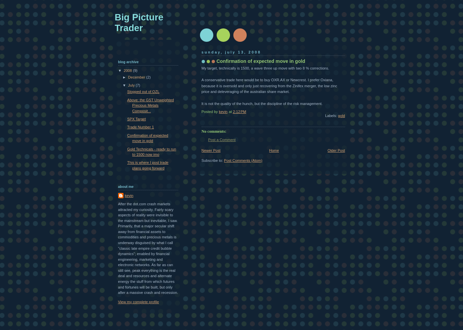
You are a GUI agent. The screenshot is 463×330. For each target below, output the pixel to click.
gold (341, 116)
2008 (128, 71)
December (137, 77)
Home (274, 150)
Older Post (336, 150)
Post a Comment (222, 140)
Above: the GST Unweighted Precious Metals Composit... (150, 105)
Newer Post (211, 150)
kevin (129, 196)
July (132, 85)
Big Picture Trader (139, 22)
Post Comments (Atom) (243, 160)
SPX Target (136, 119)
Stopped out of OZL (143, 92)
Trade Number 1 (140, 127)
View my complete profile (138, 302)
